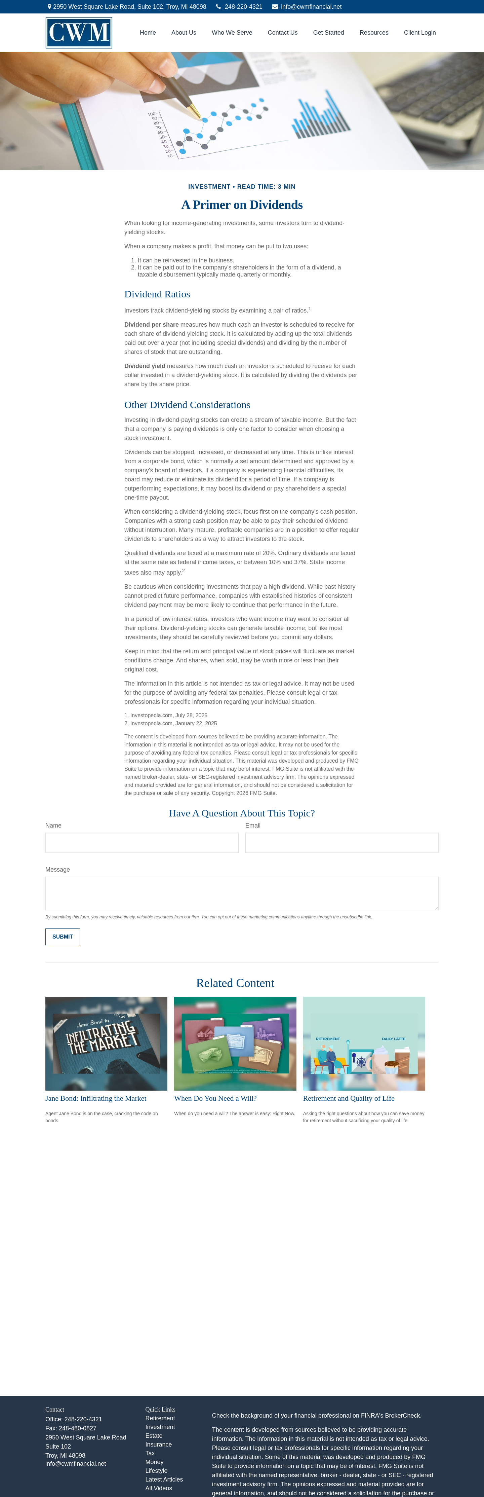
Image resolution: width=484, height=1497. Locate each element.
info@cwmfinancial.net (306, 6)
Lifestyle (157, 1470)
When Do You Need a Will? (215, 1098)
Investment (160, 1427)
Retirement (160, 1418)
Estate (154, 1435)
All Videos (159, 1488)
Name (53, 825)
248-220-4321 (239, 6)
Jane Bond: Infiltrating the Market (96, 1098)
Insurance (159, 1444)
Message (57, 869)
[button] (148, 33)
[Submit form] (62, 936)
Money (155, 1462)
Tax (150, 1453)
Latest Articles (164, 1479)
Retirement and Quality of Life (349, 1098)
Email (252, 825)
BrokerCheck (402, 1415)
